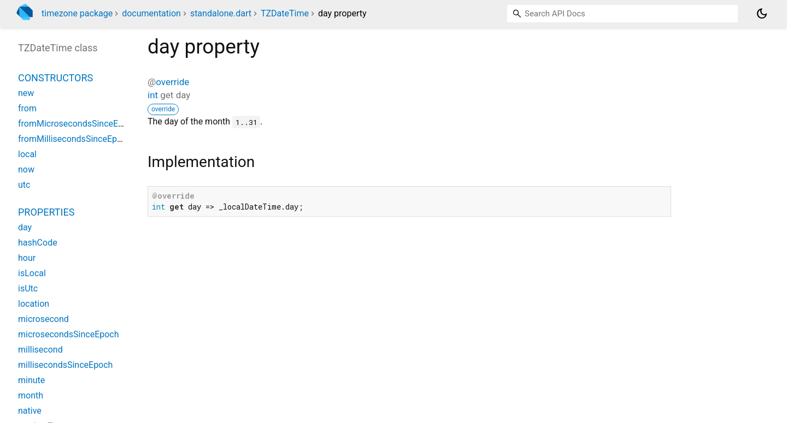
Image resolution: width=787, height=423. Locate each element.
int (153, 95)
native (30, 411)
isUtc (28, 288)
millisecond (40, 349)
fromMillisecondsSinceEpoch (74, 139)
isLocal (32, 273)
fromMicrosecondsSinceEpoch (77, 123)
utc (24, 185)
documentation (151, 13)
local (27, 154)
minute (31, 380)
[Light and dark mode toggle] (762, 13)
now (26, 169)
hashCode (37, 242)
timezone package (77, 13)
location (33, 304)
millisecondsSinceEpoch (65, 365)
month (30, 395)
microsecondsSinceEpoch (68, 334)
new (26, 93)
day (25, 227)
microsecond (43, 319)
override (172, 81)
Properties (46, 212)
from (27, 108)
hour (27, 258)
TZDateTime (285, 13)
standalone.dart (220, 13)
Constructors (55, 78)
